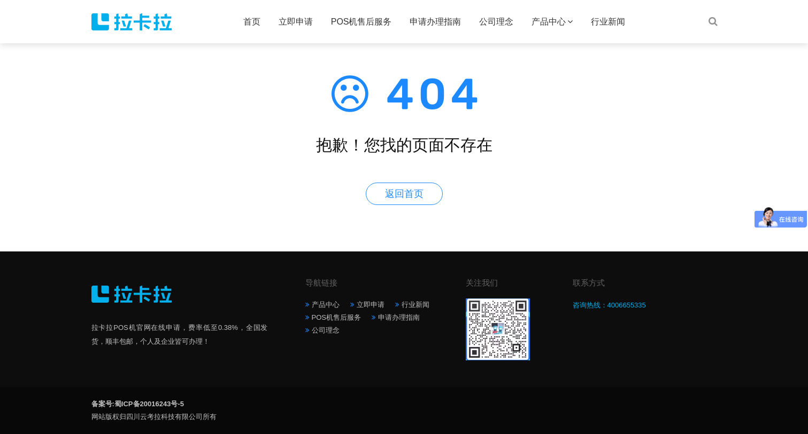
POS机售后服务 (361, 21)
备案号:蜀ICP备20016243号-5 (137, 404)
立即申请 (296, 21)
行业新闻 (608, 21)
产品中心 (549, 21)
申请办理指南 (435, 21)
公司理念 (496, 21)
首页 (251, 21)
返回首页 (404, 193)
